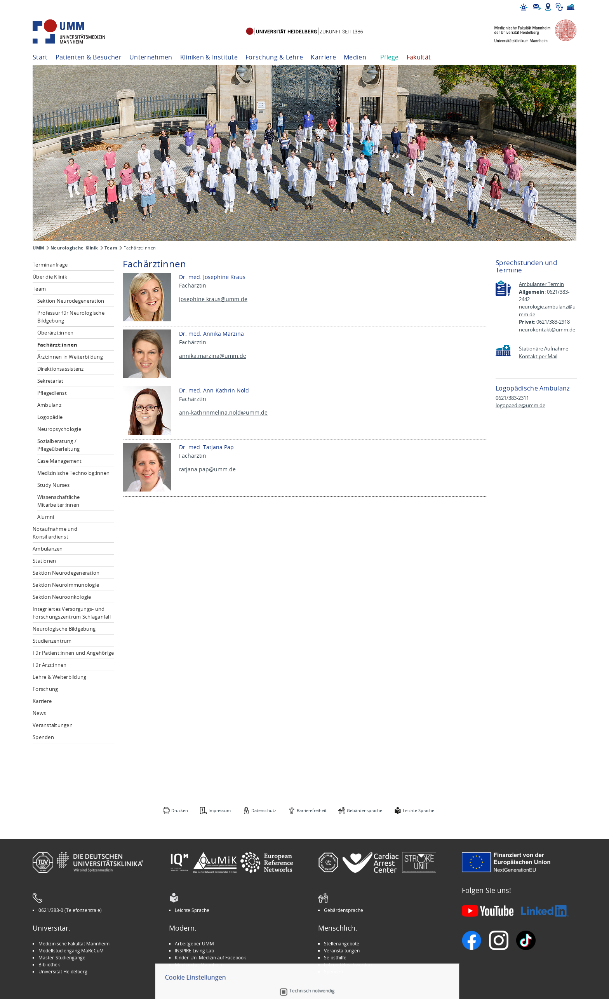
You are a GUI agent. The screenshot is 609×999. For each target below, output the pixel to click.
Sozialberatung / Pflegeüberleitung (58, 445)
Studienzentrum (52, 640)
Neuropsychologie (59, 428)
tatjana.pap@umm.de (207, 469)
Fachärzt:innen (57, 344)
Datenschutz (263, 810)
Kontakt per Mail (538, 356)
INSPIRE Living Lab (194, 950)
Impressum (220, 810)
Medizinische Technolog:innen (73, 472)
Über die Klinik (50, 276)
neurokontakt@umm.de (547, 329)
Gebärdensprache (364, 810)
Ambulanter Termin (541, 284)
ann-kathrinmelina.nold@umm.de (223, 412)
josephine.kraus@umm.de (213, 299)
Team (110, 248)
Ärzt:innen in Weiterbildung (70, 356)
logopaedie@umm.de (520, 405)
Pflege (389, 57)
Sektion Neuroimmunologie (66, 584)
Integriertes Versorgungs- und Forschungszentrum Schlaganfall (72, 612)
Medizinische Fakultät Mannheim (74, 943)
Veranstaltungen (53, 725)
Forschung (45, 688)
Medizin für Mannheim (199, 964)
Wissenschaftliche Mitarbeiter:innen (58, 500)
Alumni (45, 516)
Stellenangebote (341, 943)
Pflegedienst (52, 392)
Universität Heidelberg (62, 971)
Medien (355, 57)
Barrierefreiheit (312, 810)
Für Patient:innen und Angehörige (73, 652)
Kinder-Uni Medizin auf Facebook (210, 957)
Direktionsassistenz (60, 368)
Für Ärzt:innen (50, 664)
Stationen (44, 560)
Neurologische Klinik (74, 248)
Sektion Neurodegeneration (70, 300)
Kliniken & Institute (209, 57)
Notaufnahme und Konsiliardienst (55, 532)
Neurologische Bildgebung (64, 628)
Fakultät (419, 57)
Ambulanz (49, 404)
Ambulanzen (48, 548)
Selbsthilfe (335, 957)
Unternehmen (150, 57)
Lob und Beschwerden (348, 964)
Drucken (179, 810)
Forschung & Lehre (274, 57)
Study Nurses (53, 484)
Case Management (59, 460)
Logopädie (50, 416)
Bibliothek (49, 964)
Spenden (43, 737)
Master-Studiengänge (61, 957)
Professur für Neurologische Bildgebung (70, 316)
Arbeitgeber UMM (194, 943)
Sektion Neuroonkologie (62, 596)
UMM (38, 248)
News (39, 713)
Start (40, 57)
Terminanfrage (50, 264)
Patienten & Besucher (89, 57)
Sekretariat (50, 380)
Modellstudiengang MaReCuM (71, 950)
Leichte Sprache (418, 810)
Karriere (323, 57)
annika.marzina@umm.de (212, 355)
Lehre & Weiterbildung (59, 676)
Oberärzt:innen (55, 332)
